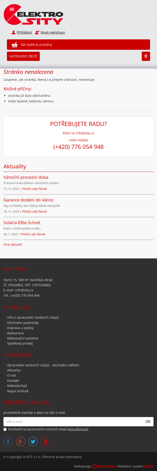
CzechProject (104, 466)
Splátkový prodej (20, 343)
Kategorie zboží (23, 56)
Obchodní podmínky (23, 322)
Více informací (77, 429)
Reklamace (15, 333)
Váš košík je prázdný (36, 44)
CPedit (149, 466)
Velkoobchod (17, 385)
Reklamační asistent (22, 338)
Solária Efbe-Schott (21, 222)
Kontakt (13, 380)
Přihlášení (24, 32)
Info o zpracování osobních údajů (33, 317)
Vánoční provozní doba (25, 177)
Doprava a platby (20, 328)
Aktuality (14, 370)
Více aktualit (12, 244)
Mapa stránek (17, 391)
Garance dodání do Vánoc (28, 200)
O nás (11, 375)
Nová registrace (53, 32)
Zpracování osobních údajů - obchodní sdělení (43, 365)
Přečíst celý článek (34, 189)
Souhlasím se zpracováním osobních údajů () (45, 429)
